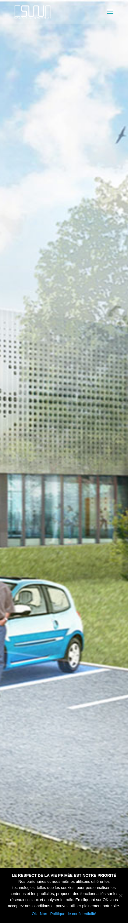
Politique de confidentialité (73, 913)
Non (43, 913)
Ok (34, 913)
